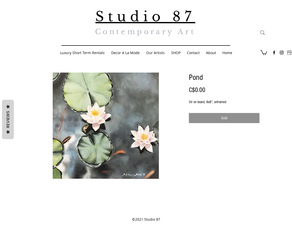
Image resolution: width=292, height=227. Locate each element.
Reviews (8, 119)
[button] (263, 52)
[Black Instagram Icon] (281, 52)
